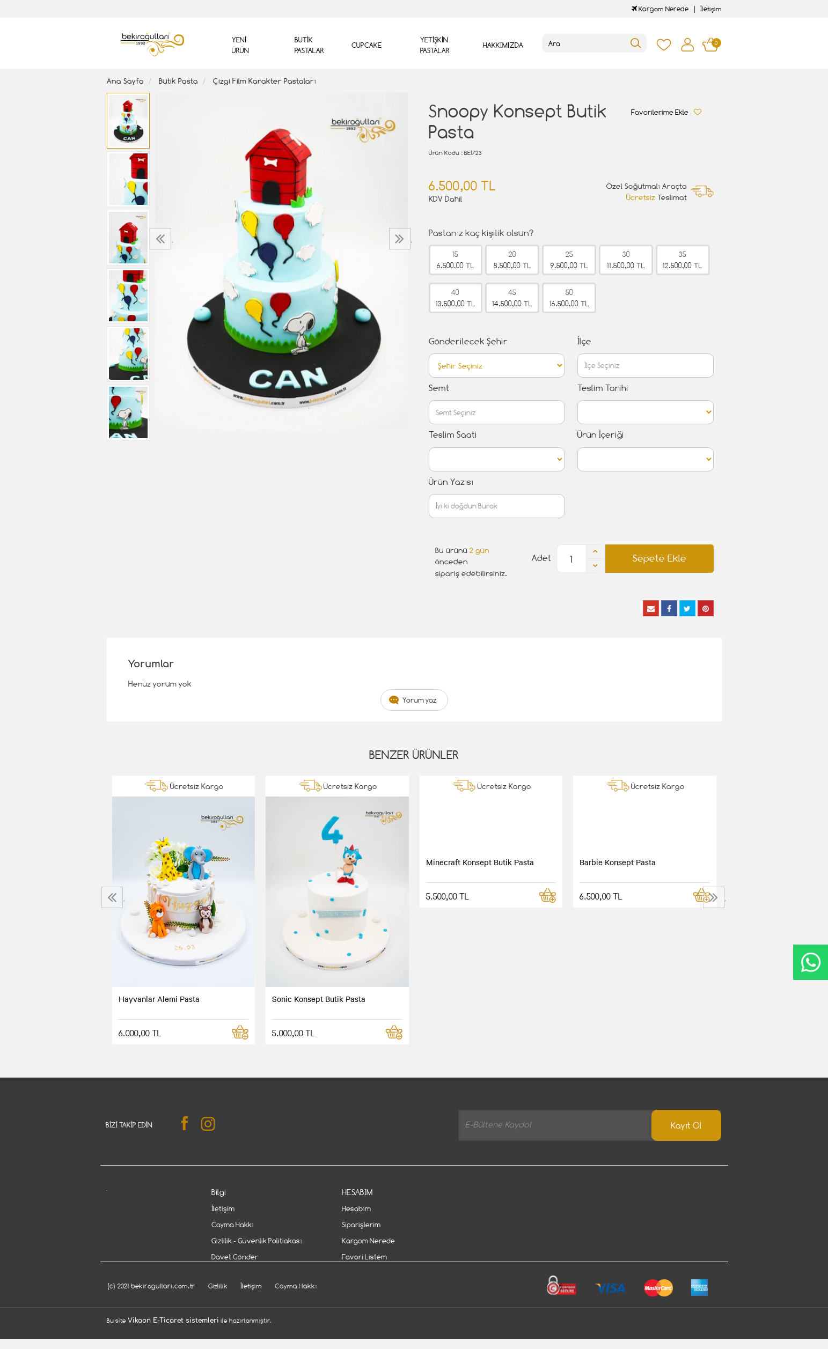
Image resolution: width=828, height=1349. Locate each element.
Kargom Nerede (660, 9)
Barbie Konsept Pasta (618, 862)
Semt (439, 388)
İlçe (584, 341)
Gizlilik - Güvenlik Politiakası (256, 1240)
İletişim (711, 9)
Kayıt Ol (686, 1126)
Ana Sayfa (125, 80)
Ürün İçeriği (600, 435)
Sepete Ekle (659, 558)
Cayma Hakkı (232, 1224)
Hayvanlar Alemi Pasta (159, 998)
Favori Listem (364, 1256)
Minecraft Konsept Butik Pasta (480, 862)
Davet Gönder (234, 1256)
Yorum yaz (419, 700)
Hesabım (356, 1208)
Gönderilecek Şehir (468, 341)
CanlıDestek (810, 962)
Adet (541, 558)
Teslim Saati (453, 435)
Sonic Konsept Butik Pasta (318, 998)
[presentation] (162, 238)
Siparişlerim (361, 1224)
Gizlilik (218, 1308)
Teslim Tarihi (602, 388)
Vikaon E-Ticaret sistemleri (173, 1342)
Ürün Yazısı (451, 482)
